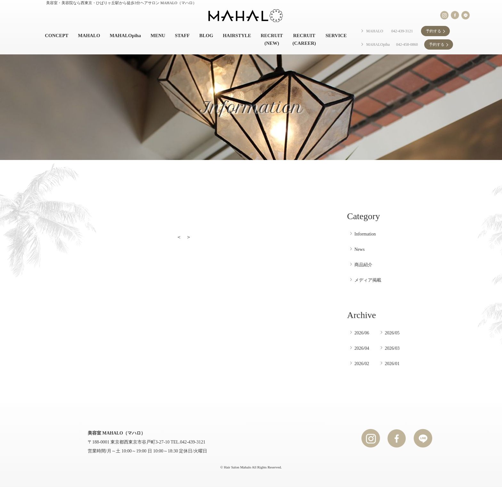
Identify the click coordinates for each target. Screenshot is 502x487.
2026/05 (392, 333)
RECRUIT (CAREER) (304, 39)
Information (365, 234)
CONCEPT (56, 35)
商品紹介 (363, 264)
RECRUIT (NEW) (272, 39)
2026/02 (361, 363)
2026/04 (361, 348)
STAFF (182, 35)
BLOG (206, 35)
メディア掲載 (367, 280)
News (359, 249)
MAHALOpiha (125, 35)
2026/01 (392, 363)
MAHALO (89, 35)
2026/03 (392, 348)
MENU (157, 35)
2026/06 (361, 333)
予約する (433, 31)
